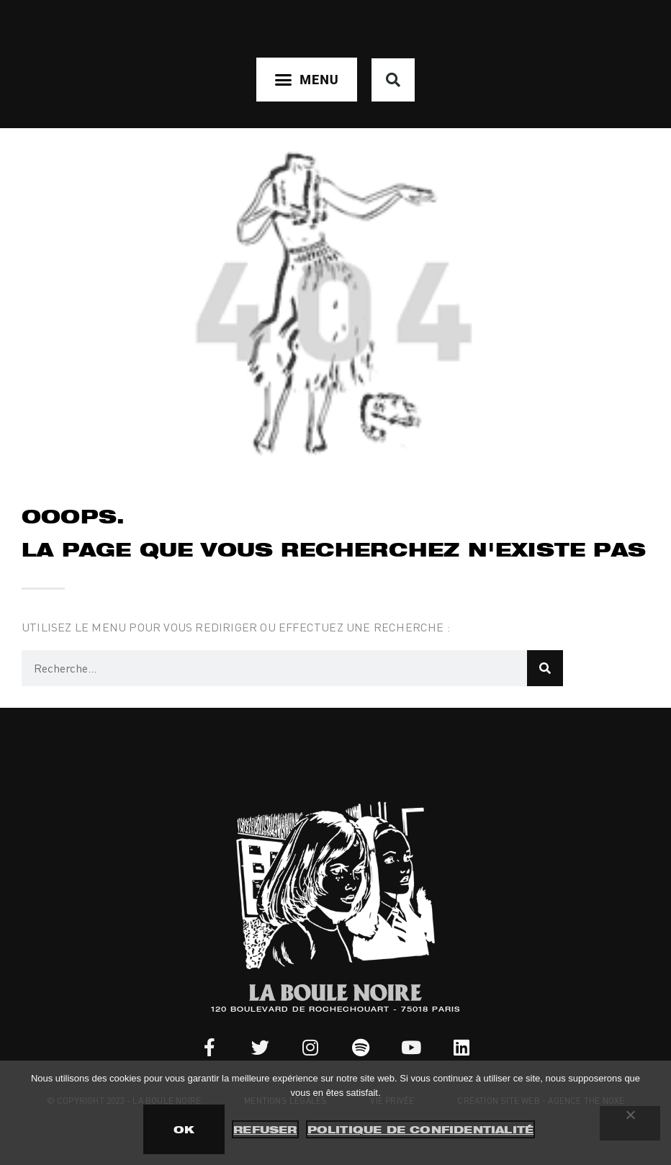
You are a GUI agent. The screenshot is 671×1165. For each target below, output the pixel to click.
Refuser (265, 1129)
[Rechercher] (545, 668)
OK (184, 1129)
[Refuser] (630, 1123)
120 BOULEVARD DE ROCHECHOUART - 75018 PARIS (335, 1010)
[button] (306, 80)
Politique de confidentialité (420, 1129)
